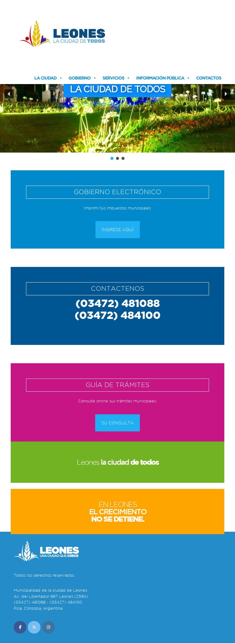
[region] (117, 98)
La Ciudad (45, 78)
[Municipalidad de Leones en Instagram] (48, 627)
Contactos (208, 78)
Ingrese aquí (118, 229)
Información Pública (160, 78)
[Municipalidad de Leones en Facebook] (20, 627)
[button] (9, 93)
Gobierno (80, 78)
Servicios (113, 78)
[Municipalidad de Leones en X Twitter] (34, 627)
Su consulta (117, 422)
